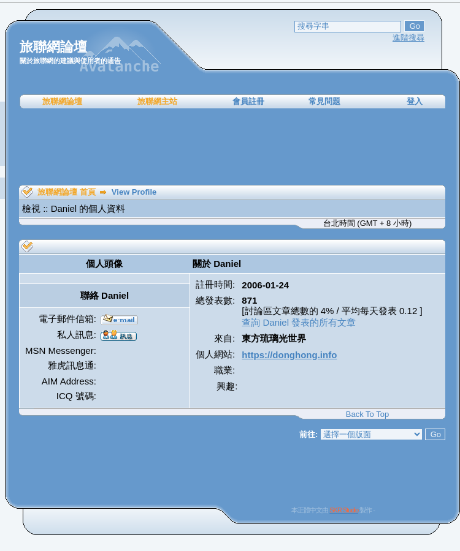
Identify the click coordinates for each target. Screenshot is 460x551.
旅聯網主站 (157, 101)
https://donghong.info (289, 355)
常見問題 (324, 101)
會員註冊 (248, 101)
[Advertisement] (232, 146)
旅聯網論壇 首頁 (66, 192)
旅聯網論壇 (62, 101)
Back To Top (367, 414)
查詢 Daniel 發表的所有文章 (299, 322)
